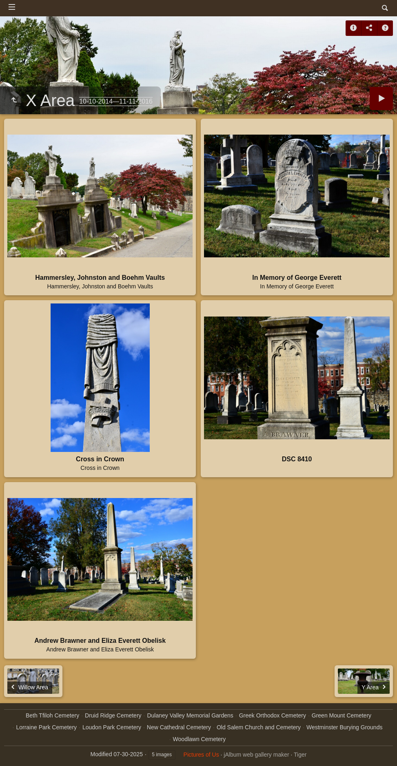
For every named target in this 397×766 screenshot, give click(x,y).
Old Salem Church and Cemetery (259, 727)
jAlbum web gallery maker (256, 754)
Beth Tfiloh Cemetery (52, 715)
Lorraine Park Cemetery (46, 727)
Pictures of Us (201, 754)
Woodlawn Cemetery (199, 739)
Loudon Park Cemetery (111, 727)
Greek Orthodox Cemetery (272, 715)
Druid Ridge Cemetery (113, 715)
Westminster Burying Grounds (344, 727)
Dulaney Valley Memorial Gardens (190, 715)
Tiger (300, 754)
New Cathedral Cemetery (179, 727)
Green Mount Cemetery (341, 715)
